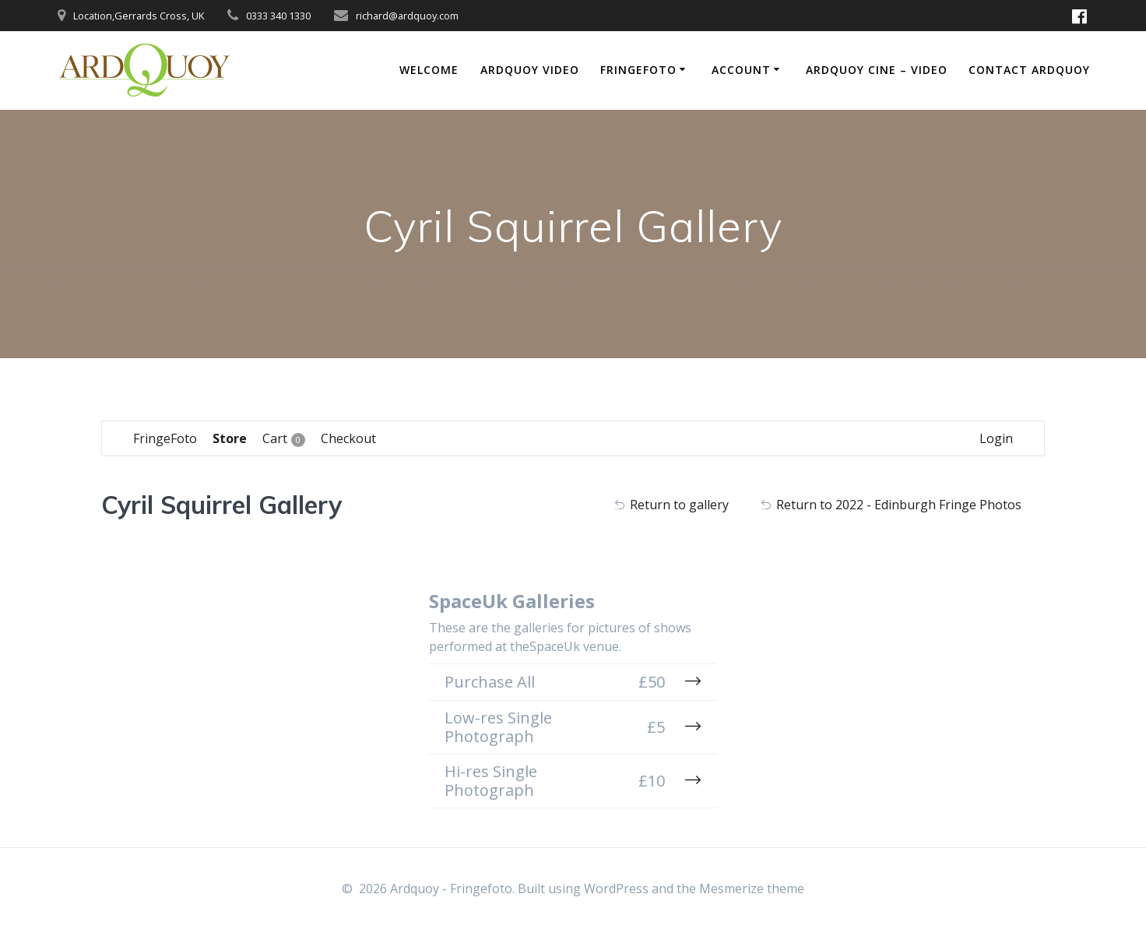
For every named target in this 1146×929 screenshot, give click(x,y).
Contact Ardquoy (1029, 69)
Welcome (429, 69)
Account (741, 69)
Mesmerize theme (751, 888)
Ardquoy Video (529, 69)
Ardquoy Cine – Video (876, 69)
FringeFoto (638, 69)
